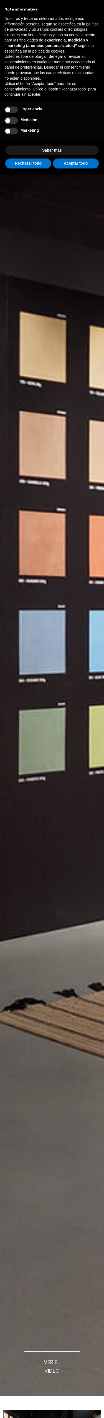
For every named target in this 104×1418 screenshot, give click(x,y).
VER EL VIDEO (52, 1367)
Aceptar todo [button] (76, 163)
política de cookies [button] (48, 51)
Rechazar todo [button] (28, 163)
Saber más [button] (52, 150)
